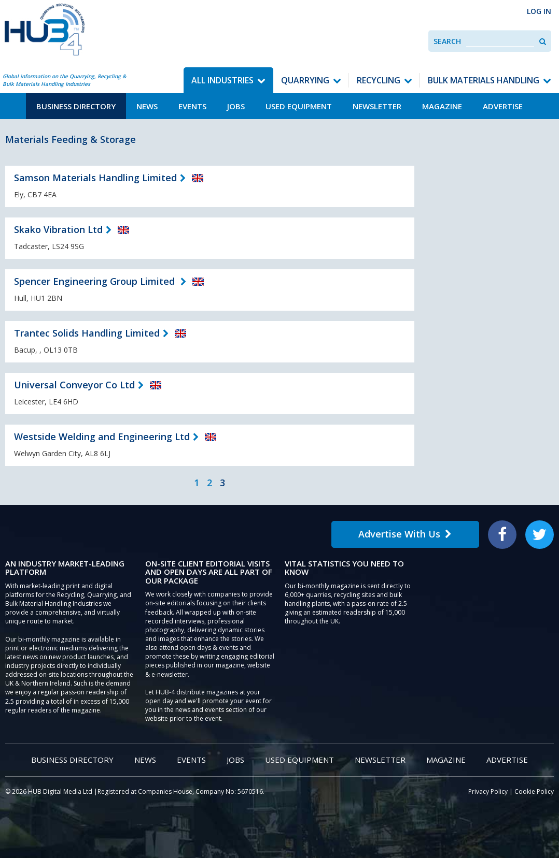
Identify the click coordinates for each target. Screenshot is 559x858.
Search (447, 41)
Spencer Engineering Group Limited (95, 281)
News (147, 106)
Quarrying (305, 80)
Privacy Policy (488, 791)
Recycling (378, 80)
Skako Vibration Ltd (58, 229)
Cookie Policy (534, 791)
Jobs (236, 106)
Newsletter (377, 106)
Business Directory (76, 106)
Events (192, 106)
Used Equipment (298, 106)
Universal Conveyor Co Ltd (74, 385)
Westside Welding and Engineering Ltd (102, 436)
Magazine (442, 106)
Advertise (503, 106)
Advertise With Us (405, 534)
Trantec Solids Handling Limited (87, 333)
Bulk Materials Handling (483, 80)
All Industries (222, 80)
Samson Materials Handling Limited (95, 177)
